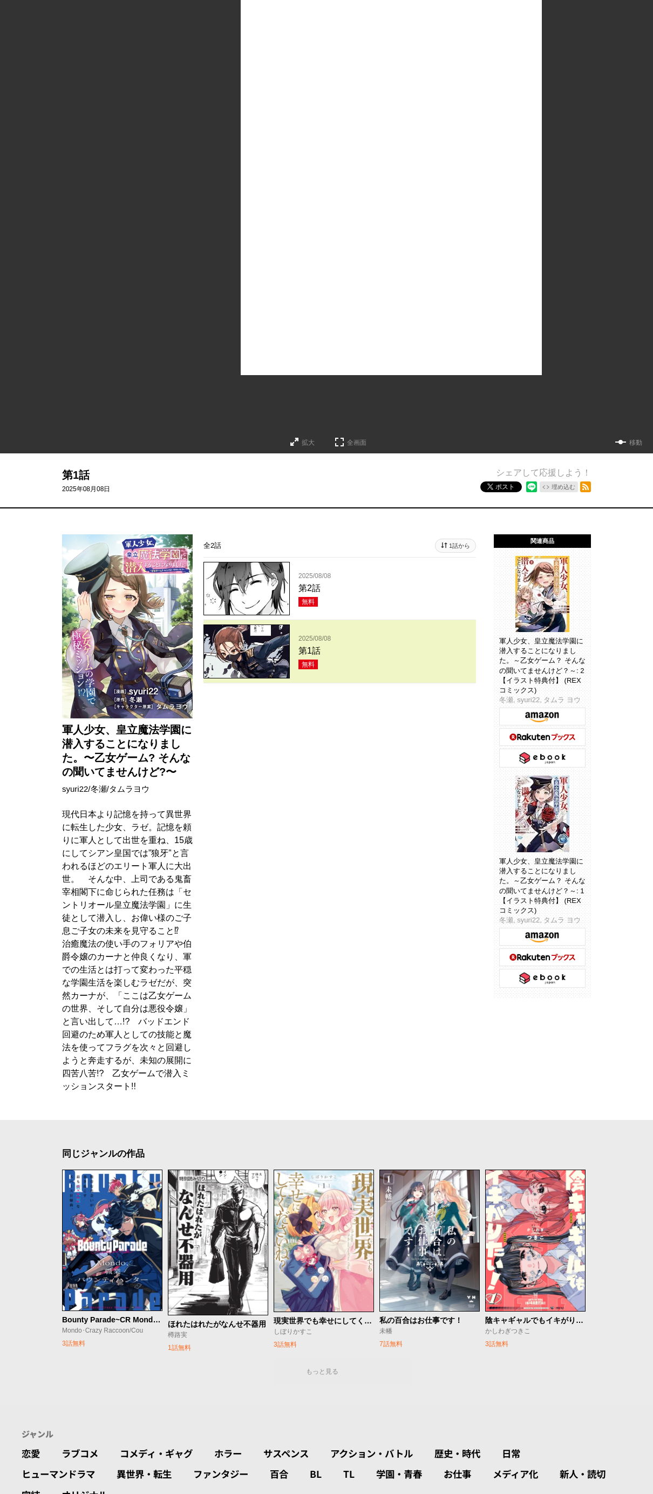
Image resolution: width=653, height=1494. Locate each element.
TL (360, 1476)
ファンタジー (230, 1476)
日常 (531, 1454)
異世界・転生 (150, 1476)
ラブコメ (82, 1454)
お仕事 (472, 1476)
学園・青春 (412, 1476)
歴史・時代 (475, 1454)
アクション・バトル (386, 1454)
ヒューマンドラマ (60, 1476)
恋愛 (31, 1454)
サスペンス (297, 1454)
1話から (459, 545)
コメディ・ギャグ (161, 1454)
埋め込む (563, 487)
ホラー (236, 1454)
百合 (290, 1476)
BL (328, 1476)
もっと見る (322, 1371)
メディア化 (533, 1476)
